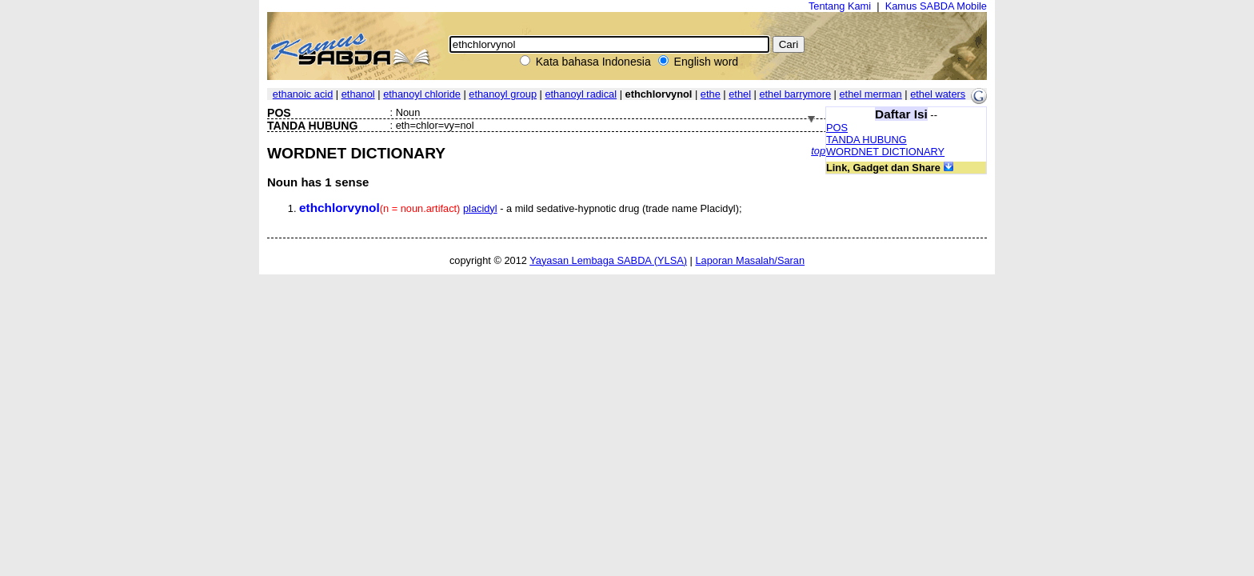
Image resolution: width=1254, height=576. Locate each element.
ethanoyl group (503, 94)
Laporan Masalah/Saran (750, 260)
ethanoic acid (303, 94)
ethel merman (870, 94)
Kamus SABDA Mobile (936, 6)
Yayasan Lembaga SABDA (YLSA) (608, 260)
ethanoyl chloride (422, 94)
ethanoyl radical (581, 94)
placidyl (480, 208)
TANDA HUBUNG (866, 140)
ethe (711, 94)
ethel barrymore (795, 94)
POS (837, 128)
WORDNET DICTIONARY (885, 152)
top (818, 151)
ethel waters (937, 94)
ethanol (358, 94)
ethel (740, 94)
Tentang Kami (840, 6)
